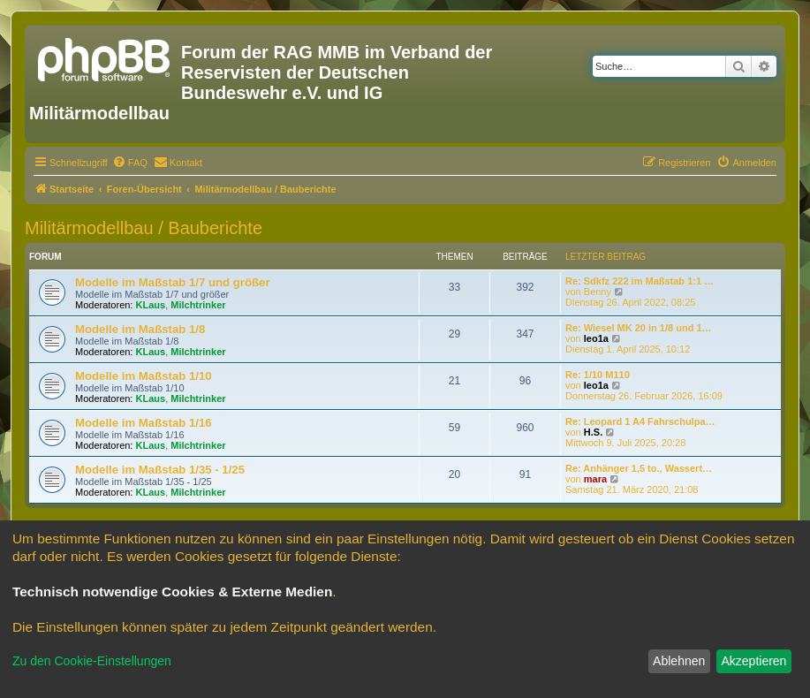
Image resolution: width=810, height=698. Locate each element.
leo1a (596, 338)
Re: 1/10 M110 (597, 374)
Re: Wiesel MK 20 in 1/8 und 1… (638, 327)
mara (595, 479)
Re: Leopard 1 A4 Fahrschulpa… (640, 421)
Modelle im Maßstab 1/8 (140, 329)
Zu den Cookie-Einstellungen (91, 661)
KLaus (151, 305)
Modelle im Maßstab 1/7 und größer (172, 282)
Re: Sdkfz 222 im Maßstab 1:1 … (639, 281)
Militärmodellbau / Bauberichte (143, 228)
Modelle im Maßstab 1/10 (143, 376)
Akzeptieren (753, 661)
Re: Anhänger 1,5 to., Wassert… (638, 468)
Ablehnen (679, 661)
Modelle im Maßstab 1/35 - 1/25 (160, 469)
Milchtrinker (197, 305)
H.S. (593, 432)
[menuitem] (130, 162)
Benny (597, 291)
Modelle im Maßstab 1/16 (143, 422)
